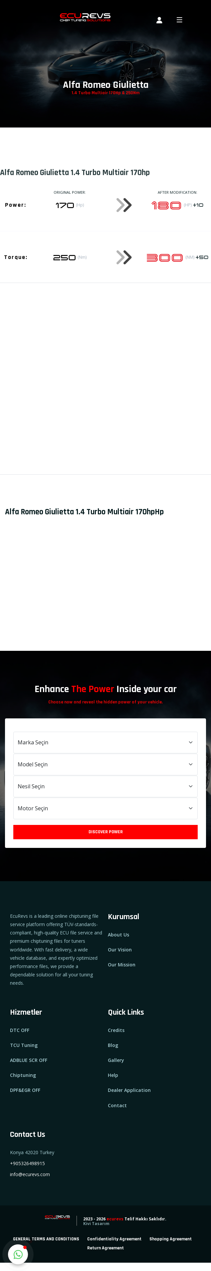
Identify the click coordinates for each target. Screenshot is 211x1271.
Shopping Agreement (170, 1239)
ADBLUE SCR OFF (28, 1060)
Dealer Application (129, 1090)
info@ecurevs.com (30, 1174)
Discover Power (106, 832)
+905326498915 (27, 1163)
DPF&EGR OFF (25, 1090)
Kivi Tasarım (96, 1223)
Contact (117, 1105)
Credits (116, 1030)
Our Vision (120, 949)
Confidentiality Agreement (114, 1239)
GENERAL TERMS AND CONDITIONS (46, 1239)
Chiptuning (23, 1075)
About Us (118, 934)
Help (113, 1075)
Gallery (116, 1060)
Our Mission (121, 964)
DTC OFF (19, 1030)
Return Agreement (105, 1248)
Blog (113, 1045)
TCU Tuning (24, 1045)
